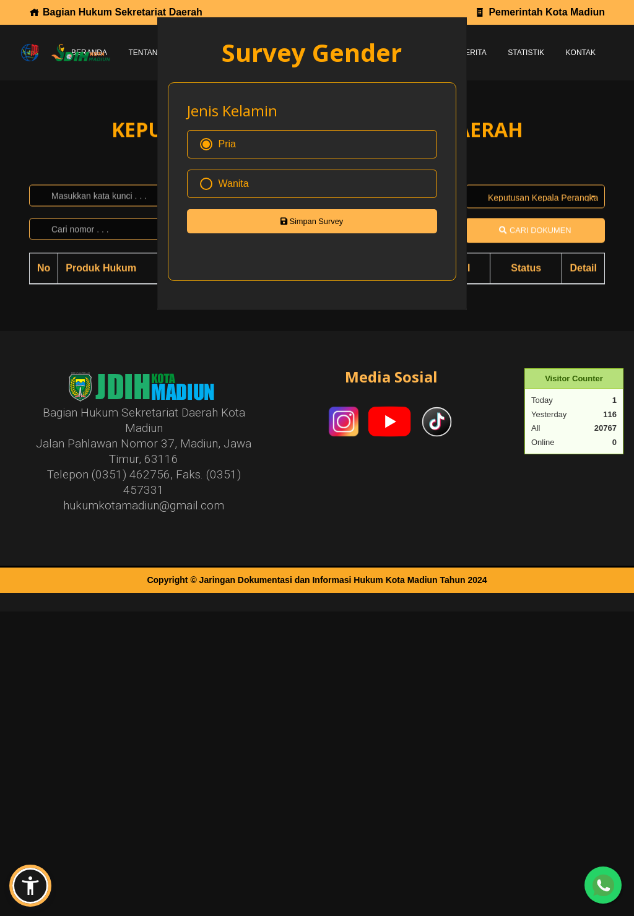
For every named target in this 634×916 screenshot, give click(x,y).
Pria (218, 144)
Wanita (224, 184)
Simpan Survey (311, 221)
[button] (30, 886)
